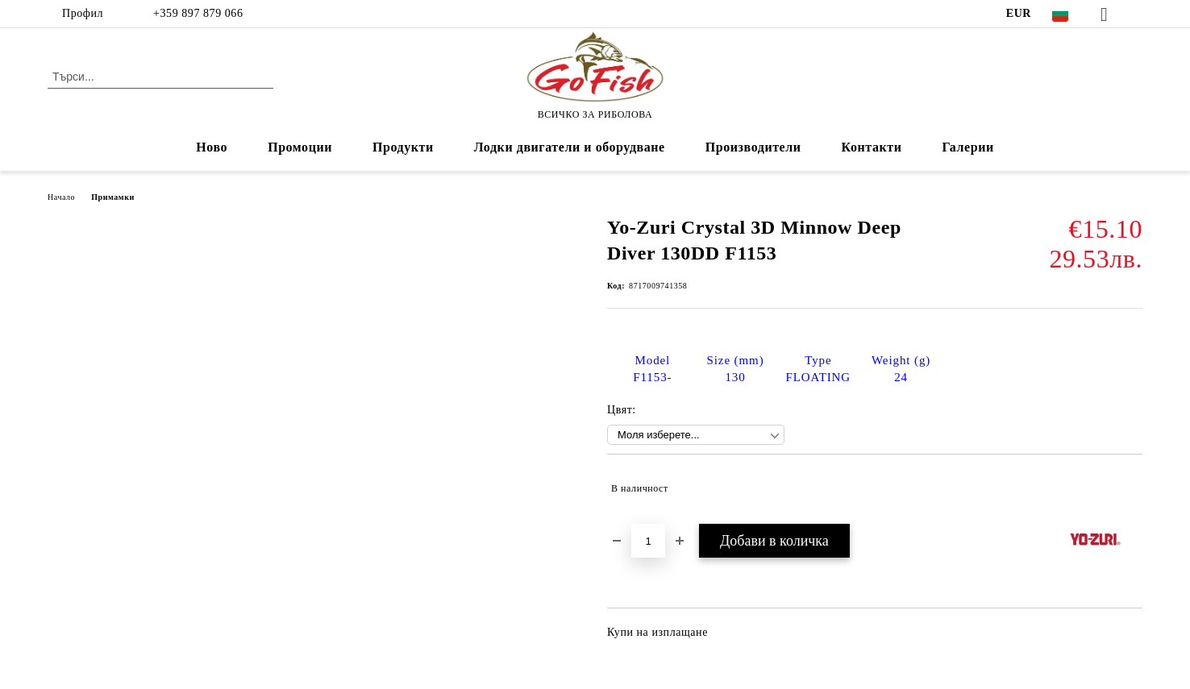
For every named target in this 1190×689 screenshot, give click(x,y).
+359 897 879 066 (196, 13)
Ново (211, 147)
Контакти (872, 147)
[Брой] (648, 541)
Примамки (113, 197)
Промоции (300, 147)
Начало (61, 197)
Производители (753, 147)
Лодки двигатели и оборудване (569, 147)
